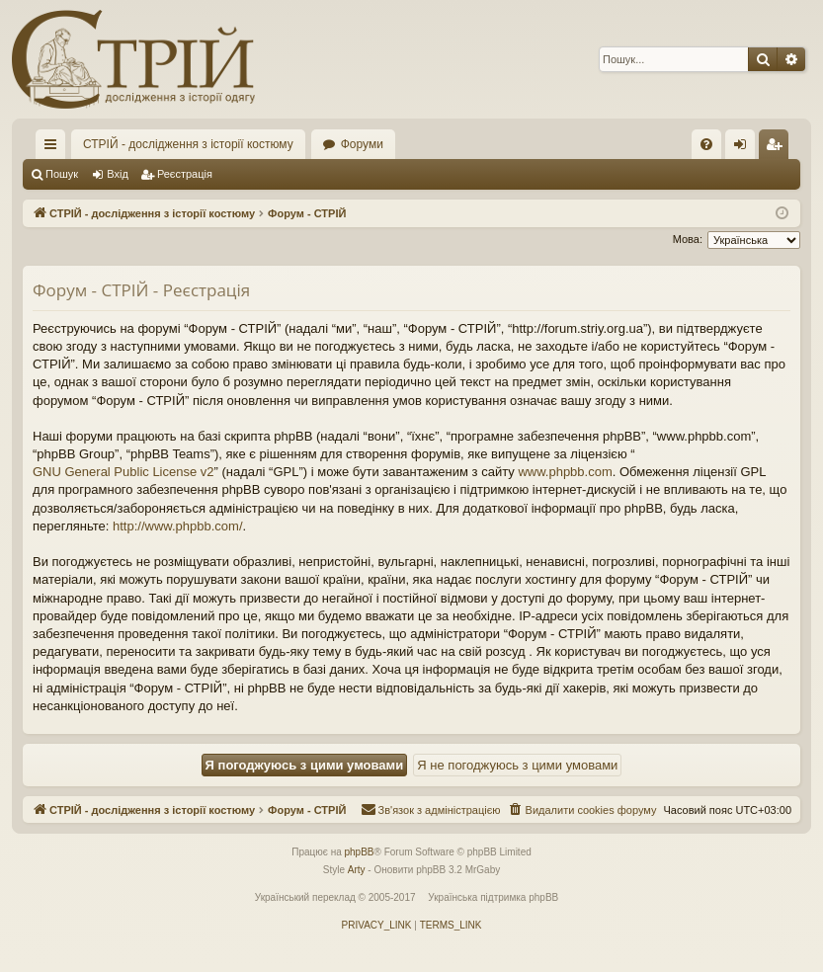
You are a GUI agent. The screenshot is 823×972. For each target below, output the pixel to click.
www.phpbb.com (565, 471)
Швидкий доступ (54, 148)
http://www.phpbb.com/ (178, 526)
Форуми (362, 144)
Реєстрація (184, 174)
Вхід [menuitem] (746, 148)
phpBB (359, 852)
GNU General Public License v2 (123, 471)
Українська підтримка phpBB (493, 897)
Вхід (117, 174)
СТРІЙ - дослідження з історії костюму (188, 144)
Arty (357, 869)
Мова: (687, 239)
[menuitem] (706, 144)
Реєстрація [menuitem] (778, 148)
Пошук (61, 174)
